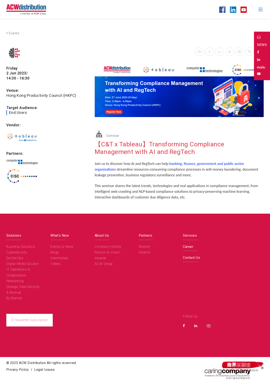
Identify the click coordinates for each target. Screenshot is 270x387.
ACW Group (104, 264)
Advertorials (59, 258)
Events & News (61, 247)
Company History (108, 247)
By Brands (14, 298)
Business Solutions (20, 247)
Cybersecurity (16, 252)
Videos (55, 264)
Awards (100, 258)
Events (12, 33)
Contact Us (191, 258)
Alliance (144, 252)
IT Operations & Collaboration (18, 272)
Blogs (54, 252)
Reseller (144, 247)
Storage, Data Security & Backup (23, 289)
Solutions (13, 235)
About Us (102, 235)
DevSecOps (14, 258)
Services (190, 235)
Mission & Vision (107, 252)
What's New (59, 235)
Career (188, 247)
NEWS (262, 45)
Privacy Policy (17, 370)
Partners (145, 235)
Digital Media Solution (22, 264)
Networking (15, 281)
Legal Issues (44, 370)
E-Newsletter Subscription (29, 320)
